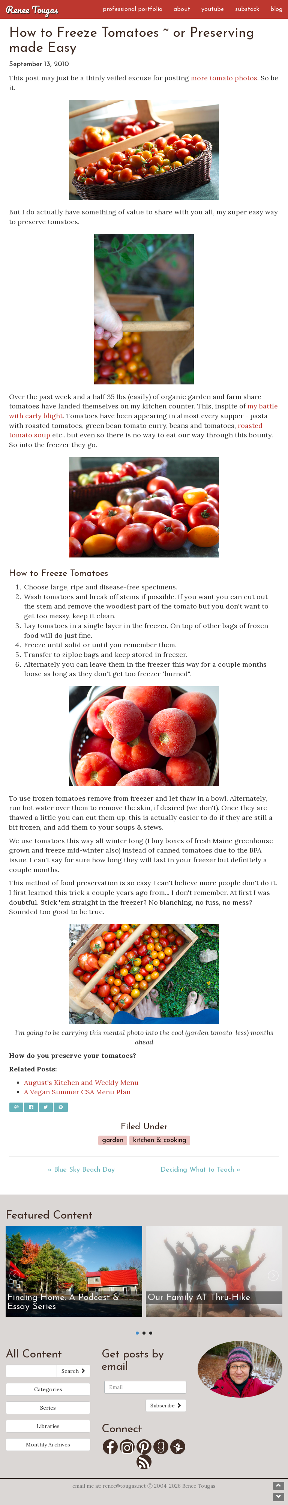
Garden (112, 1140)
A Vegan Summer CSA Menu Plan (77, 1092)
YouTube (212, 9)
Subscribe (166, 1405)
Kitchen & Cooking (159, 1140)
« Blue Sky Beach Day (81, 1170)
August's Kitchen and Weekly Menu (81, 1082)
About (182, 9)
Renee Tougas (32, 9)
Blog (276, 9)
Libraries (48, 1426)
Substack (247, 9)
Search (74, 1371)
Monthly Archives (48, 1444)
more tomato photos (224, 78)
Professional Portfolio (132, 9)
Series (48, 1407)
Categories (48, 1389)
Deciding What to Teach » (200, 1170)
